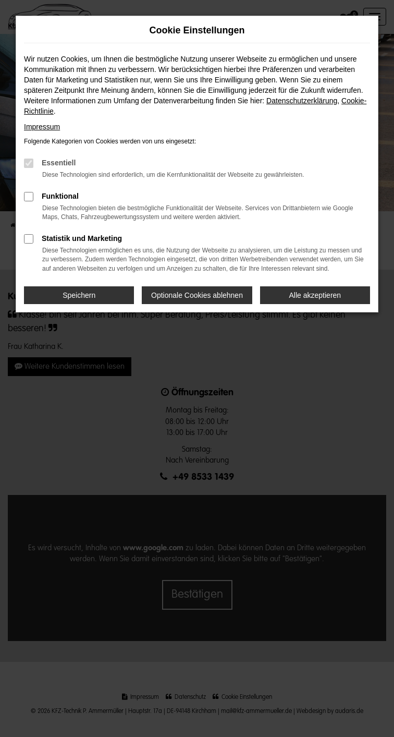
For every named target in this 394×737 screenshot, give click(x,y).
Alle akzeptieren (315, 295)
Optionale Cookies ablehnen (197, 295)
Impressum (42, 127)
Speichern (79, 295)
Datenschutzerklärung (301, 100)
